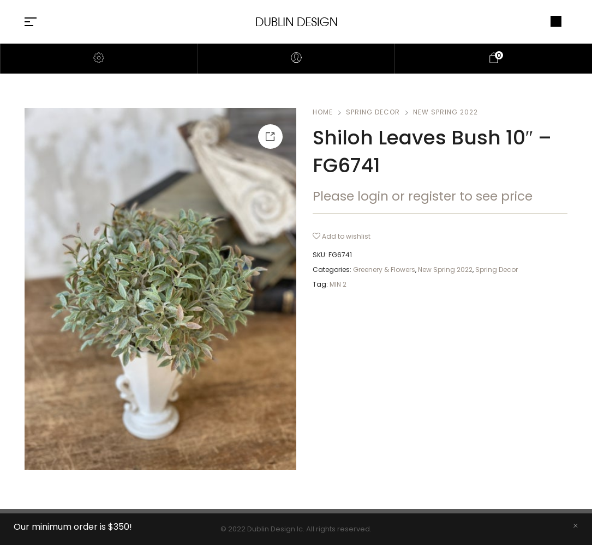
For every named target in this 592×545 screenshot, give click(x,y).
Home (323, 112)
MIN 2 (338, 284)
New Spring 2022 (445, 112)
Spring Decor (373, 112)
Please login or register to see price (423, 196)
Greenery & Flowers (384, 269)
